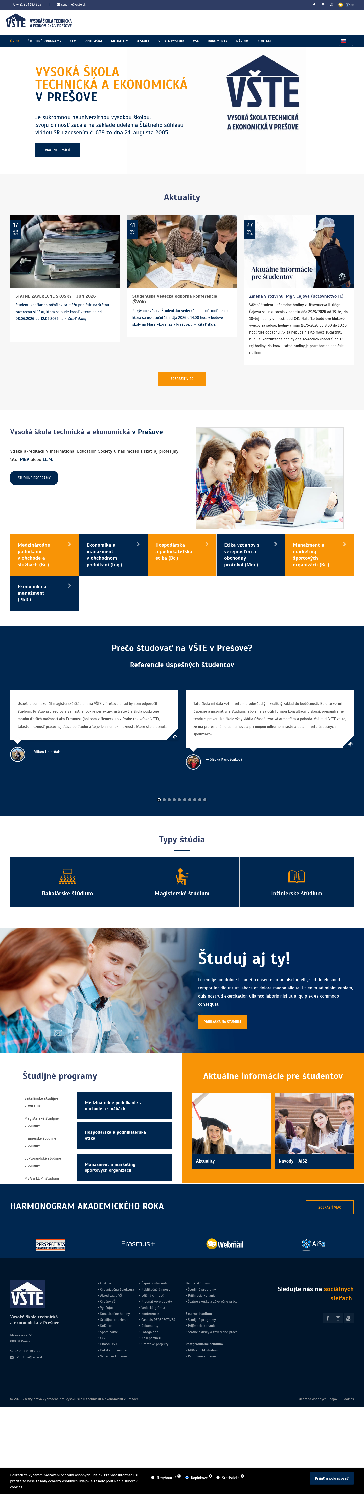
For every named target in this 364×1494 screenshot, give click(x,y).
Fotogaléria (149, 1332)
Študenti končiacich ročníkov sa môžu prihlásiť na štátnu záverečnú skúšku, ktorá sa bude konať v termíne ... (62, 312)
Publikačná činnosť (155, 1289)
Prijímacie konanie (202, 1295)
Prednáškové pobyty (156, 1301)
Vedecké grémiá (153, 1307)
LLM (202, 1350)
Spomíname (109, 1332)
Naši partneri (151, 1338)
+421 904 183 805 (28, 5)
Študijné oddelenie (114, 1320)
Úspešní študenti (154, 1283)
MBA (191, 1350)
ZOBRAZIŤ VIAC (182, 379)
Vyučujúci (106, 1307)
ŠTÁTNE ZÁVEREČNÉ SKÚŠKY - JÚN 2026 (55, 296)
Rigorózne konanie (202, 1356)
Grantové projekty (154, 1344)
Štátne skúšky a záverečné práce (212, 1301)
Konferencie (150, 1314)
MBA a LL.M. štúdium (41, 1178)
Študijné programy (202, 1289)
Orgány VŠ (108, 1301)
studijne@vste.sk (71, 5)
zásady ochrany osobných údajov (62, 1481)
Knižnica (106, 1326)
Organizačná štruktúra (117, 1289)
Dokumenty (149, 1326)
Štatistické (231, 1478)
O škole (105, 1283)
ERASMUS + (108, 1344)
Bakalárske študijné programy (41, 1102)
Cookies (348, 1399)
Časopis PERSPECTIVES (157, 1320)
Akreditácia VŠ (111, 1295)
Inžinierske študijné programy (40, 1142)
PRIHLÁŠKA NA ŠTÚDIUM (222, 1022)
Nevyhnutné (167, 1478)
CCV (102, 1338)
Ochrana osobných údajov (318, 1399)
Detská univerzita (113, 1350)
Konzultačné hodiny (114, 1314)
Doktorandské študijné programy (42, 1162)
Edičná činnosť (152, 1295)
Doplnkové (199, 1478)
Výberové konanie (113, 1356)
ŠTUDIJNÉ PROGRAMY (34, 478)
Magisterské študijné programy (41, 1122)
